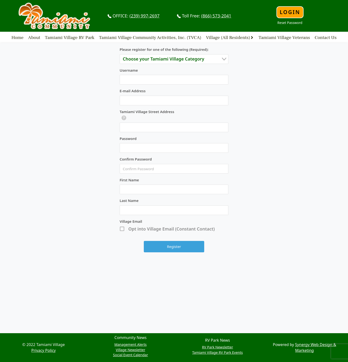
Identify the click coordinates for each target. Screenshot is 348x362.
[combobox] (174, 59)
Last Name (129, 200)
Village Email (131, 221)
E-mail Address (132, 90)
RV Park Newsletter (217, 347)
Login (290, 11)
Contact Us (326, 37)
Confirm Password (136, 159)
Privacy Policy (43, 350)
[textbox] (175, 59)
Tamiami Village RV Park (69, 37)
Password (128, 138)
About (34, 37)
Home (17, 37)
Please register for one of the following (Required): (164, 49)
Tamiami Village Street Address (147, 111)
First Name (129, 179)
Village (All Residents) (228, 37)
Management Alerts (130, 344)
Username (129, 70)
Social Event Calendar (130, 355)
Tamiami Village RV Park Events (217, 352)
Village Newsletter (130, 349)
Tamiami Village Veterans (284, 37)
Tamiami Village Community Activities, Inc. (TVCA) (150, 37)
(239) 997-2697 (145, 16)
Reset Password (289, 22)
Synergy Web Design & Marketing (315, 347)
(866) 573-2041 (216, 16)
